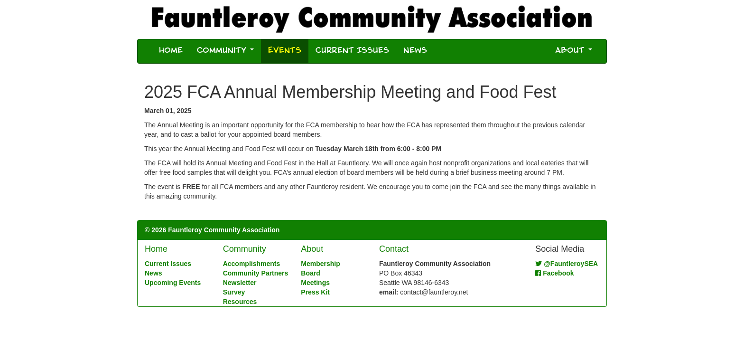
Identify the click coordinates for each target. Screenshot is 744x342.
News (415, 51)
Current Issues (352, 51)
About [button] (573, 51)
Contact (394, 249)
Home (171, 51)
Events (288, 50)
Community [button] (225, 51)
